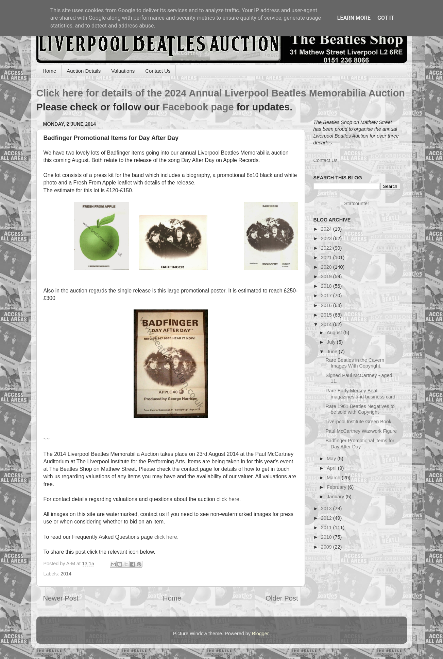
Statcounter (356, 203)
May (332, 458)
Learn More (354, 18)
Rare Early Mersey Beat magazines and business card (360, 393)
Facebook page (198, 107)
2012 (327, 518)
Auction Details (84, 71)
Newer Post (61, 598)
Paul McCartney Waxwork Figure (361, 431)
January (336, 496)
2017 (327, 295)
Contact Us (157, 71)
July (332, 342)
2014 (66, 573)
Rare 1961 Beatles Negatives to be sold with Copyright (359, 409)
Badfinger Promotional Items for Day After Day (359, 443)
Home (49, 71)
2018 (327, 286)
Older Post (282, 598)
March (334, 477)
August (335, 332)
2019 (327, 276)
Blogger (260, 633)
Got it (385, 18)
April (332, 468)
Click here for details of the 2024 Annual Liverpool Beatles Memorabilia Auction (220, 93)
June (333, 351)
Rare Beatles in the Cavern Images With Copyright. (354, 363)
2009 (327, 547)
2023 (327, 238)
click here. (229, 499)
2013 (327, 508)
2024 (327, 229)
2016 (327, 305)
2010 (327, 537)
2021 (327, 257)
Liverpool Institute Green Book (358, 421)
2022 (327, 248)
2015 (327, 315)
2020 (327, 267)
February (337, 487)
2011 (327, 527)
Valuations (123, 71)
